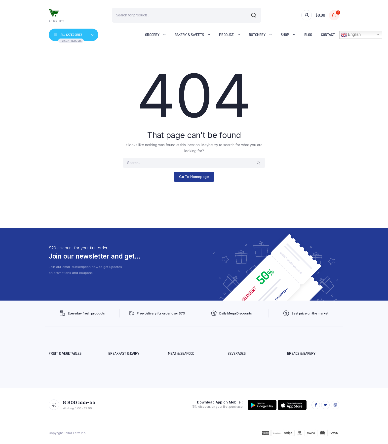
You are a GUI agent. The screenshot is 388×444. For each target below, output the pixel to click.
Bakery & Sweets (189, 34)
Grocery (152, 34)
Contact (328, 34)
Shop (285, 34)
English (351, 35)
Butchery (257, 34)
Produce (226, 34)
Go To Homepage (194, 177)
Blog (308, 34)
